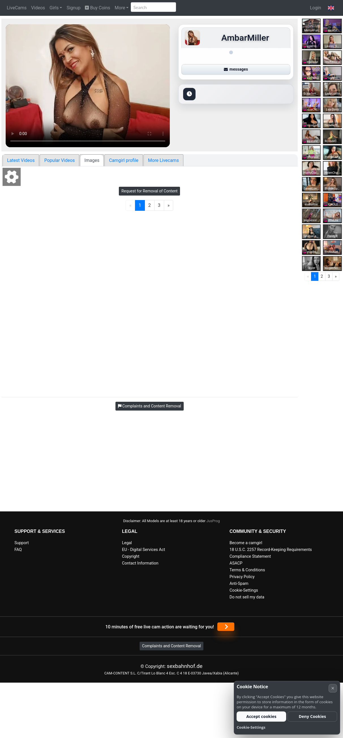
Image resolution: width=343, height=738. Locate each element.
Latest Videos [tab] (21, 160)
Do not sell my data (247, 597)
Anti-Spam (239, 583)
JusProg (213, 521)
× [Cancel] (332, 688)
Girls (54, 7)
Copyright (130, 556)
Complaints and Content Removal (171, 646)
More (120, 7)
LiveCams (17, 7)
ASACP (236, 563)
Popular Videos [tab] (59, 160)
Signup (73, 7)
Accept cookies (261, 716)
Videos (38, 7)
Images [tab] (91, 160)
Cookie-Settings (244, 590)
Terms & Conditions (247, 570)
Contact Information (140, 563)
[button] (331, 8)
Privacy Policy (242, 576)
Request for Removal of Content (149, 191)
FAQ (18, 549)
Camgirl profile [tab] (123, 160)
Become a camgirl (246, 543)
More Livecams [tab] (163, 160)
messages (236, 69)
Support (21, 543)
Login (315, 7)
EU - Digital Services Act (143, 549)
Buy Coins (97, 7)
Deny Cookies (312, 716)
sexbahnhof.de (184, 666)
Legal (127, 543)
